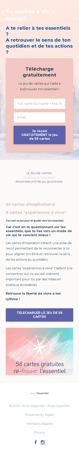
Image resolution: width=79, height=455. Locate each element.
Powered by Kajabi (39, 415)
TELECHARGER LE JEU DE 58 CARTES (39, 314)
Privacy (39, 432)
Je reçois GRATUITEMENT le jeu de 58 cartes (39, 135)
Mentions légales (39, 424)
